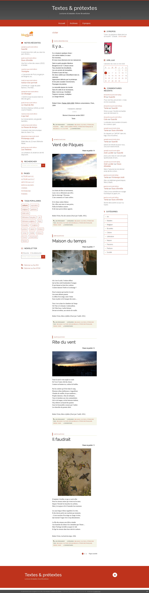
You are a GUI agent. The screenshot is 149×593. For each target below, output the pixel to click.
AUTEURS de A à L (27, 176)
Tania (106, 108)
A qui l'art (25, 116)
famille (32, 233)
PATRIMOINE (26, 191)
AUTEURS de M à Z (27, 179)
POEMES (24, 194)
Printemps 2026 (27, 138)
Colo (106, 119)
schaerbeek (33, 237)
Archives (74, 23)
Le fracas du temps (29, 127)
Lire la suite (122, 36)
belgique (25, 209)
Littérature (90, 124)
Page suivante (93, 553)
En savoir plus (96, 591)
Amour (39, 233)
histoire (24, 241)
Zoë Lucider (109, 153)
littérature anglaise (28, 221)
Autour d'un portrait (29, 83)
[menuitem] (61, 23)
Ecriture (40, 229)
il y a (60, 128)
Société (109, 252)
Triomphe (25, 71)
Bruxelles (110, 228)
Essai (24, 237)
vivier (66, 126)
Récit (39, 221)
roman (24, 233)
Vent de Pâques (67, 144)
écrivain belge (73, 223)
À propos (86, 23)
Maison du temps (69, 240)
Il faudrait (61, 439)
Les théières (26, 150)
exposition (34, 205)
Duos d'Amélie (27, 60)
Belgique (77, 124)
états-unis (25, 213)
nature (32, 229)
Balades (109, 221)
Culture (83, 124)
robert (70, 126)
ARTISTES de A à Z (27, 182)
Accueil (61, 23)
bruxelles (25, 225)
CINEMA (24, 188)
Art (108, 217)
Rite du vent (64, 342)
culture (25, 205)
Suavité (24, 49)
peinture (34, 209)
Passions (55, 126)
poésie (24, 229)
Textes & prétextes (74, 8)
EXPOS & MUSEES (27, 185)
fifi (105, 97)
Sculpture (35, 225)
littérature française (28, 217)
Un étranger (26, 94)
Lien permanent (59, 124)
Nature (109, 240)
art (40, 217)
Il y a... (57, 46)
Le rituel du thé (27, 105)
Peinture (110, 248)
